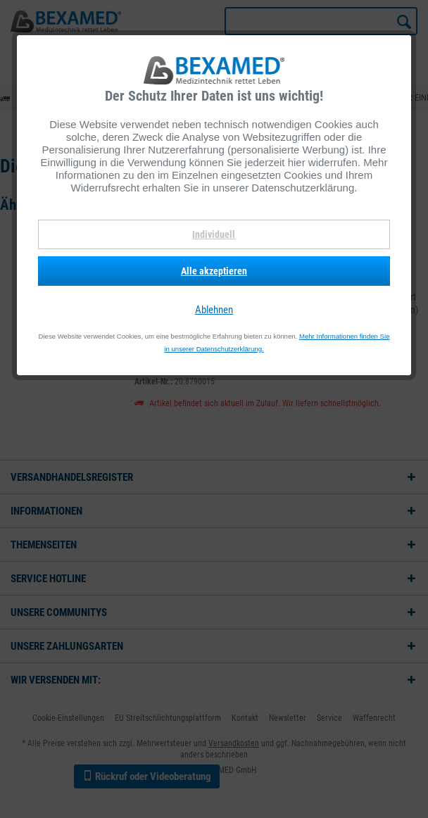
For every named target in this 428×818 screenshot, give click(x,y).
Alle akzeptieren (214, 271)
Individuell (213, 234)
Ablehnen (214, 309)
